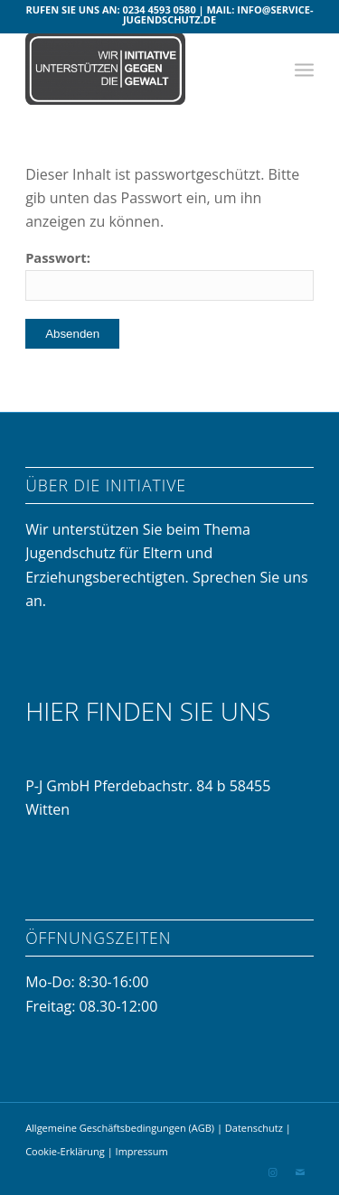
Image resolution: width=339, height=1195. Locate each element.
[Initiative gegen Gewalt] (140, 69)
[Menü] (304, 68)
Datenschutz (255, 1127)
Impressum (142, 1151)
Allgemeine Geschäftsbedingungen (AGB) (119, 1127)
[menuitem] (304, 68)
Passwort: (169, 274)
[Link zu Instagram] (273, 1172)
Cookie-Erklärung (65, 1151)
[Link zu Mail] (300, 1172)
